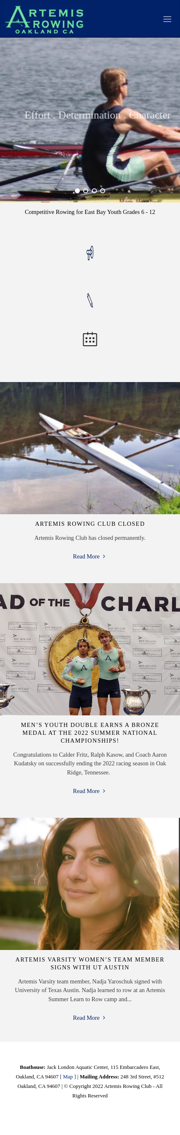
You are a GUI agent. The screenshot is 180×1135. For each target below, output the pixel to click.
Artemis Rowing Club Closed (90, 523)
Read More (90, 556)
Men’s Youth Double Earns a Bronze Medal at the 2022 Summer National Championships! (90, 732)
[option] (90, 119)
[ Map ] (68, 1076)
